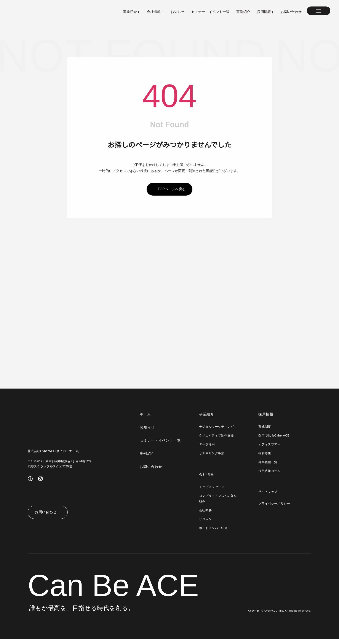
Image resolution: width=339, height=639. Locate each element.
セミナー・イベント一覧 (210, 11)
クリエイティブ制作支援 (217, 435)
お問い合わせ (291, 11)
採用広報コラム (270, 471)
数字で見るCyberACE (274, 435)
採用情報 (266, 414)
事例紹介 (243, 11)
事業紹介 (207, 414)
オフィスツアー (269, 444)
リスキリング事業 (212, 453)
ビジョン (206, 519)
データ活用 (207, 444)
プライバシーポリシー (274, 503)
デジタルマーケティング (217, 426)
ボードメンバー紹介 (214, 528)
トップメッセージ (212, 487)
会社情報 (207, 474)
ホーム (146, 414)
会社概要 (206, 510)
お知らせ (177, 11)
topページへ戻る (171, 189)
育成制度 (265, 426)
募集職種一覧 (268, 462)
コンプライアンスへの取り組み (218, 498)
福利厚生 (265, 453)
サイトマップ (268, 491)
